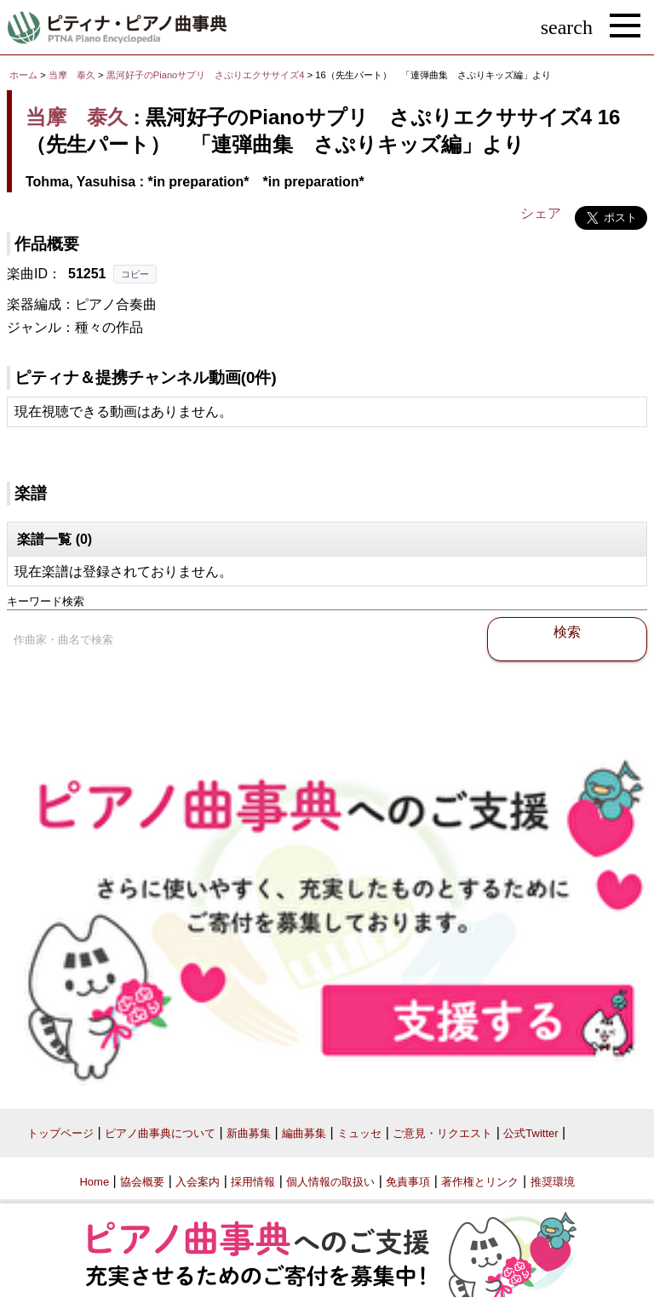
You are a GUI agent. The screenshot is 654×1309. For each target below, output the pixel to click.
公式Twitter (530, 1133)
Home (94, 1181)
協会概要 (142, 1181)
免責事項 (408, 1181)
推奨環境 (553, 1181)
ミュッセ (359, 1133)
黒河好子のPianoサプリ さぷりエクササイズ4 (206, 75)
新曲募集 (249, 1133)
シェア (540, 213)
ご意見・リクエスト (442, 1133)
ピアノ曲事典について (160, 1133)
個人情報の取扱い (330, 1181)
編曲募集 (304, 1133)
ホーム (23, 75)
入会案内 (197, 1181)
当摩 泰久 (72, 75)
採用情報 (253, 1181)
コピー (135, 274)
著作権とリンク (480, 1181)
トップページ (60, 1133)
